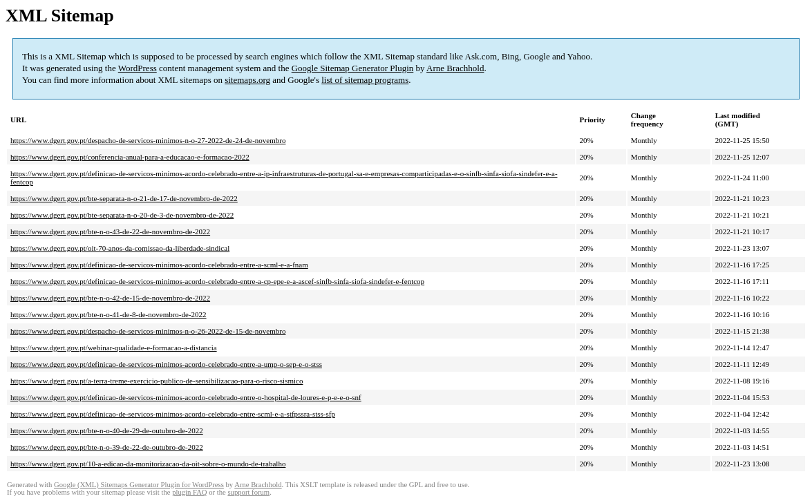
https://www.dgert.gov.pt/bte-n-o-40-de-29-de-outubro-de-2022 (106, 430)
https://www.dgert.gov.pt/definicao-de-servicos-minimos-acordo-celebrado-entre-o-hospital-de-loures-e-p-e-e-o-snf (185, 397)
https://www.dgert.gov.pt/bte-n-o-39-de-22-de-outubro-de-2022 (106, 447)
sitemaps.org (247, 80)
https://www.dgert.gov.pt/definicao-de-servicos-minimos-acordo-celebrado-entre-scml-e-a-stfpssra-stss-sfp (172, 414)
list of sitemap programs (364, 80)
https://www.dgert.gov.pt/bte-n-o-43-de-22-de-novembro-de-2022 (110, 231)
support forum (248, 492)
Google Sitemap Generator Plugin (353, 68)
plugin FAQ (189, 492)
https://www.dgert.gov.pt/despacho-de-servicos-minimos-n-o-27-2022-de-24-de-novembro (147, 140)
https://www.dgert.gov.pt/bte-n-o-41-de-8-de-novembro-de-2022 (108, 314)
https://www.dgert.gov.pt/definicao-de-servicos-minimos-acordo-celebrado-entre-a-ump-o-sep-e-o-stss (166, 364)
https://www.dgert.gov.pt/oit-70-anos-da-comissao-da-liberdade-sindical (119, 248)
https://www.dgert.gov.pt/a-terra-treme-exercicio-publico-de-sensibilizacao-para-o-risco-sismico (156, 381)
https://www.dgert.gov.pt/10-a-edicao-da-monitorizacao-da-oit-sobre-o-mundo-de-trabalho (147, 463)
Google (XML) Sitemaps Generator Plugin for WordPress (139, 484)
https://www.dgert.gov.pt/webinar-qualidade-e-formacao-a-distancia (113, 347)
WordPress (137, 68)
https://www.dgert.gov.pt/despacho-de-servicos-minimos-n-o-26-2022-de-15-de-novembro (147, 331)
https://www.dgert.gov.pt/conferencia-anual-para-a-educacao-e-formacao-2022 (129, 157)
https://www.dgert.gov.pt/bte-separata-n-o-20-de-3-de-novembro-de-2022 (122, 215)
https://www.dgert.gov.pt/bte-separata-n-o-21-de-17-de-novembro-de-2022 (124, 198)
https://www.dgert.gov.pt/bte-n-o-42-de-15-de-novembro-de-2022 (110, 298)
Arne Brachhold (455, 68)
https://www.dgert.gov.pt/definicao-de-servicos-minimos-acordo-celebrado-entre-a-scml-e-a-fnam (159, 264)
